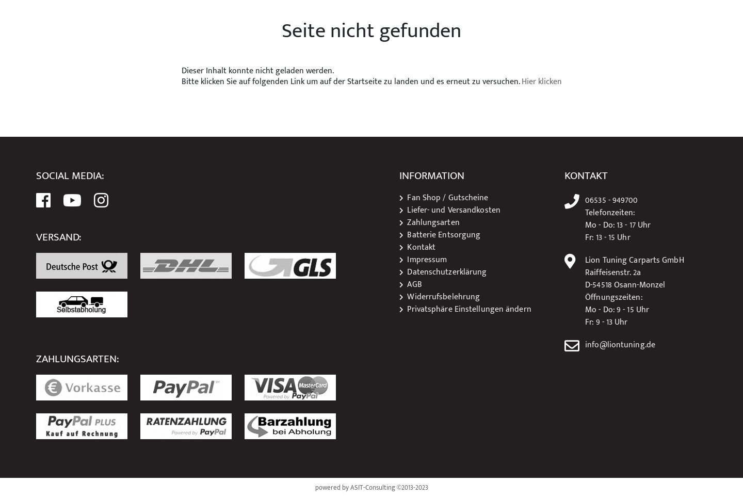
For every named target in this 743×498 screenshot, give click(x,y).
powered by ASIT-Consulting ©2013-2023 (371, 488)
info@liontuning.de (620, 345)
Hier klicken (542, 82)
